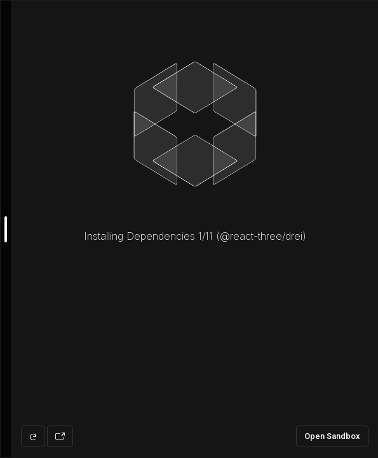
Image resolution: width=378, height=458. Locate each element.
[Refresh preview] (32, 436)
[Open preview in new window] (60, 436)
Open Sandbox (332, 436)
